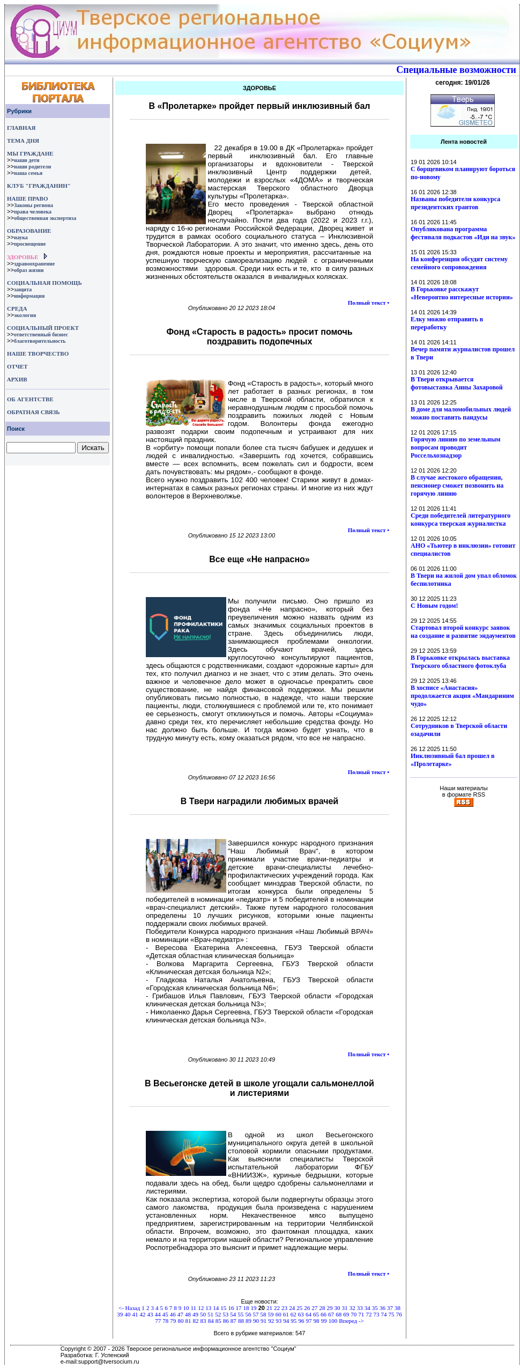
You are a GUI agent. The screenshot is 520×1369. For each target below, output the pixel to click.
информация (29, 296)
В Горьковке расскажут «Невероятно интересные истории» (462, 293)
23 (284, 1308)
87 (233, 1321)
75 (392, 1314)
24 (292, 1308)
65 (316, 1314)
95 (293, 1321)
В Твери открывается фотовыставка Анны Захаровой (457, 383)
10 (186, 1308)
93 (278, 1321)
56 (248, 1314)
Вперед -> (351, 1321)
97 (308, 1321)
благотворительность (40, 341)
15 (223, 1308)
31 (345, 1308)
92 (271, 1321)
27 (314, 1308)
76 (399, 1314)
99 (324, 1321)
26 (307, 1308)
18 (246, 1308)
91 (263, 1321)
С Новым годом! (434, 605)
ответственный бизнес (41, 334)
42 (143, 1314)
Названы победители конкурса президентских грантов (455, 203)
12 (201, 1308)
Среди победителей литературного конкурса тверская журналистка (460, 519)
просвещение (30, 244)
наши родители (32, 167)
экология (25, 315)
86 (226, 1321)
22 (277, 1308)
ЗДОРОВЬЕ (22, 257)
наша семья (28, 173)
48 (188, 1314)
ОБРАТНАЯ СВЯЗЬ (33, 412)
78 (165, 1321)
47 (180, 1314)
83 (203, 1321)
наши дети (27, 160)
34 (367, 1308)
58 (263, 1314)
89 (248, 1321)
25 (299, 1308)
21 (269, 1308)
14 (216, 1308)
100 (333, 1321)
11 (193, 1308)
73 (376, 1314)
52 (218, 1314)
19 (254, 1308)
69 (346, 1314)
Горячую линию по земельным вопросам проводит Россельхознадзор (455, 447)
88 (241, 1321)
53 (225, 1314)
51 (210, 1314)
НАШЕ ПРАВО (27, 198)
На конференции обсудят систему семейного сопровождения (459, 263)
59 (271, 1314)
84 (211, 1321)
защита (23, 289)
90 (256, 1321)
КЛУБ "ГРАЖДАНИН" (39, 185)
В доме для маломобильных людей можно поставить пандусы (461, 413)
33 (360, 1308)
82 (196, 1321)
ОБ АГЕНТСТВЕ (30, 399)
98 (317, 1321)
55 (240, 1314)
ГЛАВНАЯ (21, 127)
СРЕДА (17, 308)
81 (188, 1321)
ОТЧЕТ (17, 366)
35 (375, 1308)
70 (353, 1314)
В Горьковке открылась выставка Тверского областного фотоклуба (460, 661)
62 (293, 1314)
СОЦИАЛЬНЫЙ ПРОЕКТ (43, 328)
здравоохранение (34, 264)
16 (231, 1308)
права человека (32, 212)
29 (329, 1308)
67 (331, 1314)
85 (218, 1321)
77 (158, 1321)
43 (150, 1314)
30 (337, 1308)
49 (195, 1314)
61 (286, 1314)
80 (180, 1321)
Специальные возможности (456, 69)
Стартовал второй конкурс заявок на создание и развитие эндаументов (463, 631)
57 (255, 1314)
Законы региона (33, 205)
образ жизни (29, 270)
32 (352, 1308)
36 (382, 1308)
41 (135, 1314)
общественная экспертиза (45, 218)
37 (390, 1308)
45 (165, 1314)
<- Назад (129, 1308)
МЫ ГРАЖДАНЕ (30, 153)
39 (120, 1314)
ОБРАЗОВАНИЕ (29, 230)
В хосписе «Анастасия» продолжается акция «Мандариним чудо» (462, 696)
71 (361, 1314)
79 (173, 1321)
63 (301, 1314)
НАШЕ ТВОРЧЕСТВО (38, 353)
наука (21, 237)
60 (278, 1314)
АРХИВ (16, 379)
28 (322, 1308)
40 (127, 1314)
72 (369, 1314)
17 (238, 1308)
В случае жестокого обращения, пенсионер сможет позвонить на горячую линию (457, 485)
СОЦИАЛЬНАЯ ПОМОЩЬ (44, 282)
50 (203, 1314)
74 (384, 1314)
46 (173, 1314)
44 (158, 1314)
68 (338, 1314)
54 (233, 1314)
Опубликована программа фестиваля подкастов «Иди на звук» (463, 233)
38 (397, 1308)
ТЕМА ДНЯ (23, 140)
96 (301, 1321)
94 (286, 1321)
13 (208, 1308)
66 (323, 1314)
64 (308, 1314)
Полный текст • (368, 302)
